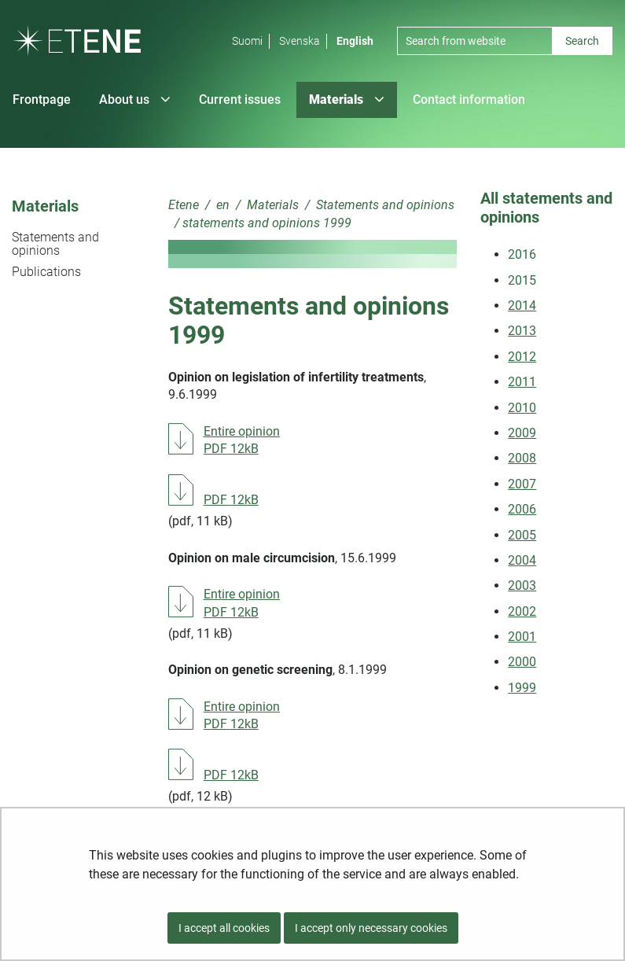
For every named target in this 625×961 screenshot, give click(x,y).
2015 (522, 280)
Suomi (247, 41)
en (221, 204)
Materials (45, 206)
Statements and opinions (55, 244)
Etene (183, 204)
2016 (522, 254)
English (354, 41)
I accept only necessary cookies (371, 928)
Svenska (299, 41)
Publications (46, 271)
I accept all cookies (224, 928)
